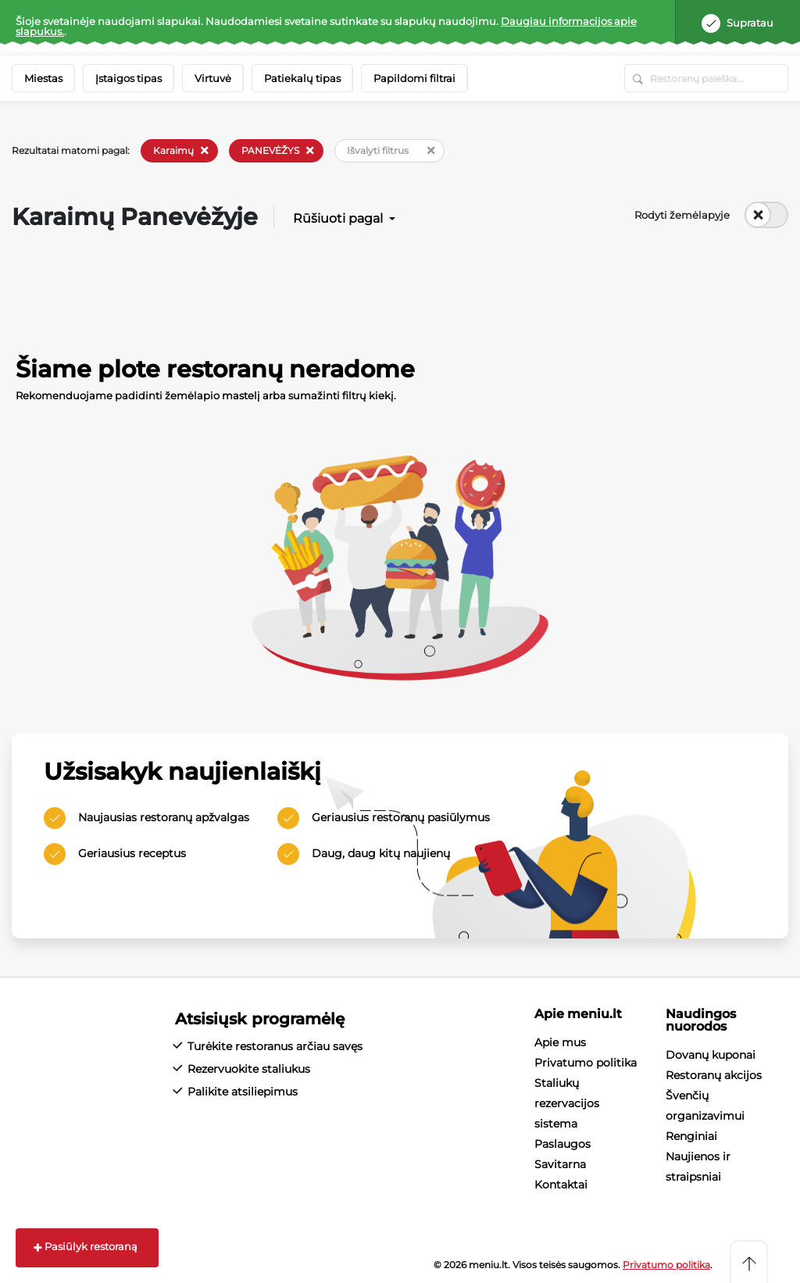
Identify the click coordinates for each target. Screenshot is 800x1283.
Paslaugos (562, 1144)
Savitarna (560, 1164)
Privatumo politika (585, 1063)
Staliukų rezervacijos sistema (566, 1103)
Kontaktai (561, 1185)
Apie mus (560, 1042)
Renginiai (691, 1136)
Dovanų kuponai (710, 1055)
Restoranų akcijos (714, 1075)
